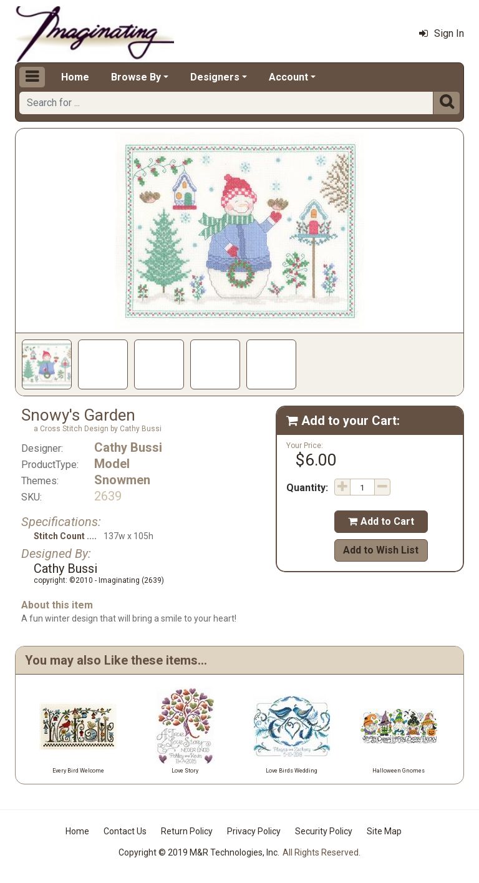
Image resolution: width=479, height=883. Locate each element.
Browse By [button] (136, 77)
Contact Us (125, 831)
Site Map (384, 831)
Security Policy (323, 831)
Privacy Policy (254, 831)
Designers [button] (215, 77)
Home (75, 77)
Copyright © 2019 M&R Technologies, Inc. (199, 852)
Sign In (441, 33)
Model (112, 463)
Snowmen (122, 479)
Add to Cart (381, 521)
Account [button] (288, 77)
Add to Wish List (381, 550)
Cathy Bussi (128, 447)
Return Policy (187, 831)
